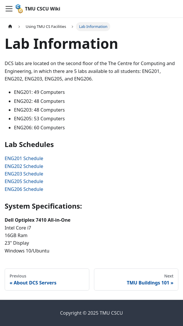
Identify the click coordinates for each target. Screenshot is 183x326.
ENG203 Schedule (24, 174)
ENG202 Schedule (24, 166)
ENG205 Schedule (24, 181)
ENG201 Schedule (24, 158)
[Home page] (10, 26)
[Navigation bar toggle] (9, 8)
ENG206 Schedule (24, 189)
